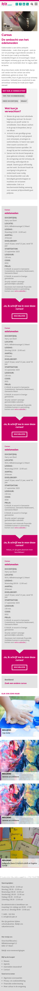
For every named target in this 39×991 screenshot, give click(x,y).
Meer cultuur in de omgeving (15, 986)
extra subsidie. (20, 291)
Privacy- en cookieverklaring (14, 981)
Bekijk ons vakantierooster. (12, 925)
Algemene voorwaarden (13, 978)
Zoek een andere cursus (16, 683)
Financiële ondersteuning (13, 983)
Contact (7, 969)
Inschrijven (19, 316)
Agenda (7, 964)
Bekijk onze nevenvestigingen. (13, 950)
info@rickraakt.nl (10, 916)
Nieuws (6, 961)
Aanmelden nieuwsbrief (13, 967)
